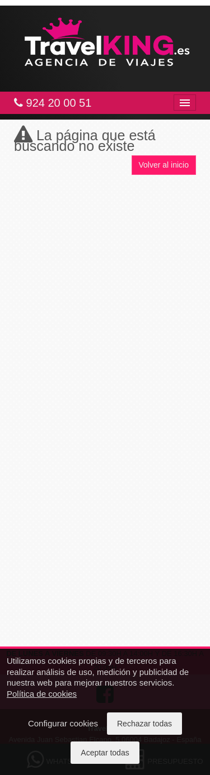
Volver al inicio (164, 164)
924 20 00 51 (52, 103)
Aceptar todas (105, 752)
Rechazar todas (144, 723)
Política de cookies (42, 693)
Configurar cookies (63, 723)
